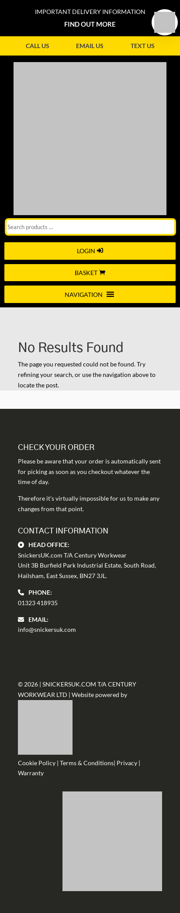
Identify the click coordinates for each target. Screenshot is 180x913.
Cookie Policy (36, 763)
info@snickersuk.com (47, 629)
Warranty (31, 773)
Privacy (127, 763)
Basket (86, 272)
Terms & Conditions (87, 763)
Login (86, 250)
